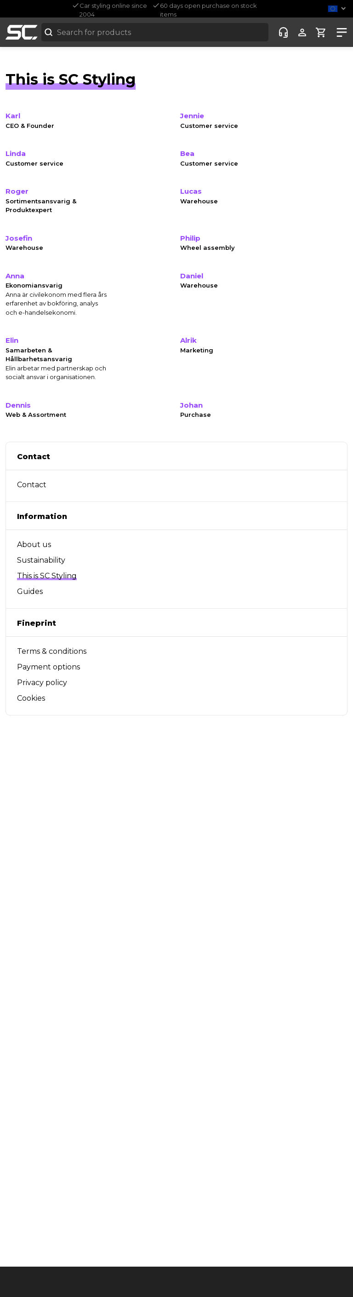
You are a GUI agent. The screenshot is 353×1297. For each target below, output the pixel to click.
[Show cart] (321, 32)
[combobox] (154, 32)
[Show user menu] (302, 32)
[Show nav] (339, 32)
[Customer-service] (283, 32)
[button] (338, 8)
